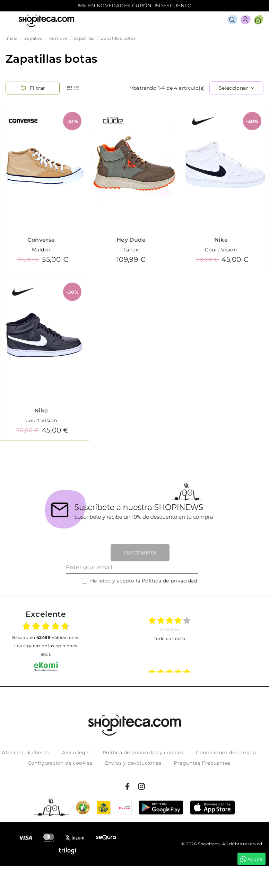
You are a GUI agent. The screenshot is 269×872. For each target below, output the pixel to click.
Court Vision (221, 250)
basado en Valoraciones (45, 637)
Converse (41, 240)
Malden (41, 250)
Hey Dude (131, 240)
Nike (221, 240)
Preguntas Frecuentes (202, 763)
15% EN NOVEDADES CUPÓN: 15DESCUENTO (134, 5)
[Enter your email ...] (132, 567)
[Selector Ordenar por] (236, 88)
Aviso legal (76, 752)
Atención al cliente (26, 752)
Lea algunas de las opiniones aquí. (45, 650)
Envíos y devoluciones (133, 763)
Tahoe (131, 250)
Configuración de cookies (60, 763)
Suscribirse (140, 553)
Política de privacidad (169, 581)
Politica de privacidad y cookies (143, 752)
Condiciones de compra (226, 752)
